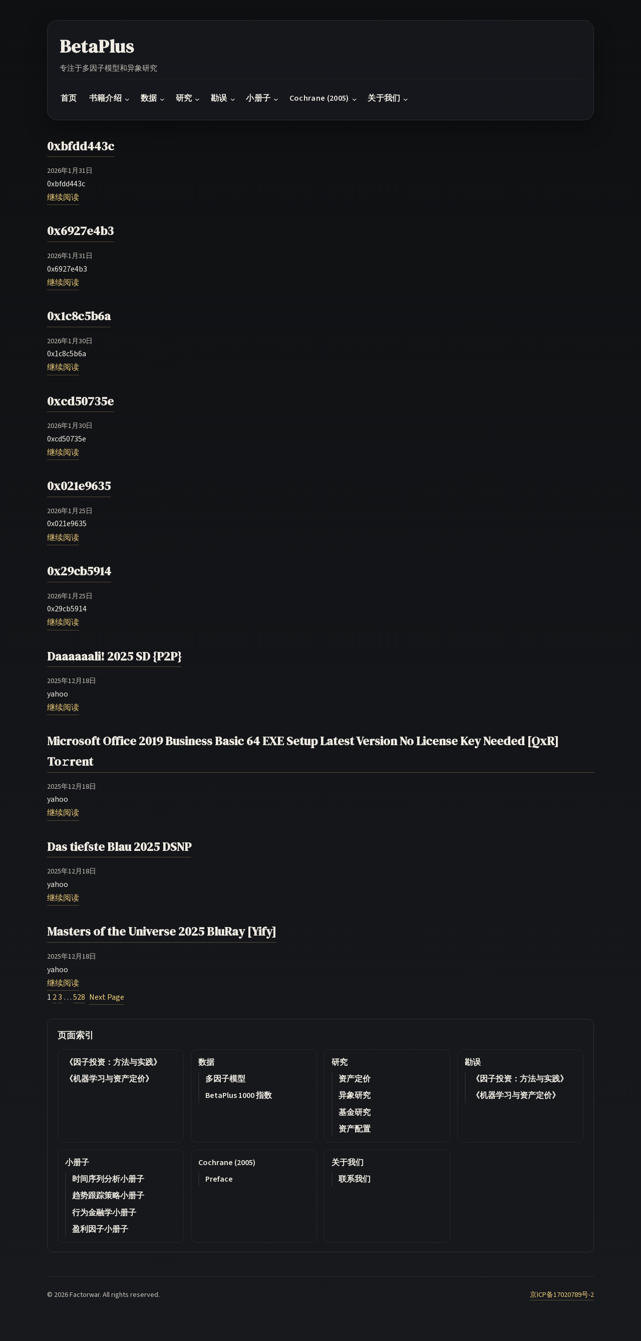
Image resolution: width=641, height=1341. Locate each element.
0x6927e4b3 (80, 230)
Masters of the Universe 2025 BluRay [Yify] (161, 931)
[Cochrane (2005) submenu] (354, 99)
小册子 (77, 1162)
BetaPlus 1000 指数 (238, 1095)
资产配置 (355, 1129)
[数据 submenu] (162, 99)
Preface (219, 1179)
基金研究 (355, 1112)
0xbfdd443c (80, 146)
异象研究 (355, 1095)
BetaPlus (97, 46)
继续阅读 (63, 197)
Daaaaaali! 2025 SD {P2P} (114, 656)
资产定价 (355, 1078)
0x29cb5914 (79, 571)
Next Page (106, 997)
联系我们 (355, 1179)
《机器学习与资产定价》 (109, 1078)
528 (79, 997)
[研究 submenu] (197, 99)
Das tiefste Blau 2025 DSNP (119, 846)
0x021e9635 (79, 486)
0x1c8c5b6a (79, 316)
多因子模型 (225, 1078)
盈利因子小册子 (100, 1229)
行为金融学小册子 (104, 1212)
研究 (340, 1062)
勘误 (473, 1062)
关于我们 (348, 1162)
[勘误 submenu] (232, 99)
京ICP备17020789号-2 (562, 1294)
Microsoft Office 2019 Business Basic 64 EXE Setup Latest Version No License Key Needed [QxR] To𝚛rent (302, 751)
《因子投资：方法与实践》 (113, 1062)
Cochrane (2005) (226, 1162)
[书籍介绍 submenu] (127, 99)
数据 (206, 1062)
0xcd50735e (80, 401)
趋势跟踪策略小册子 (108, 1195)
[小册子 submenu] (275, 99)
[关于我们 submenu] (405, 99)
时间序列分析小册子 (108, 1179)
